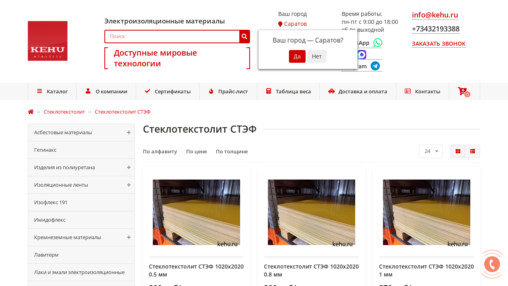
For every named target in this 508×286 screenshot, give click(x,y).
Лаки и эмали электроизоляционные (79, 272)
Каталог (52, 91)
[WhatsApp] (362, 43)
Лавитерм (46, 254)
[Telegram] (362, 67)
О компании (106, 91)
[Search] (177, 36)
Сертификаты (167, 91)
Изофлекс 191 (50, 202)
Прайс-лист (228, 91)
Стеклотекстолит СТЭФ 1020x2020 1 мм (426, 270)
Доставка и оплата (358, 91)
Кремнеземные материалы (84, 237)
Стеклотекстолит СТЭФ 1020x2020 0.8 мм (311, 270)
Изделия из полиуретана (84, 167)
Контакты (422, 91)
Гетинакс (45, 149)
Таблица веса (288, 91)
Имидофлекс (49, 219)
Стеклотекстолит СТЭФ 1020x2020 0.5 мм (196, 270)
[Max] (362, 55)
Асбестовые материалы (84, 132)
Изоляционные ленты (84, 184)
